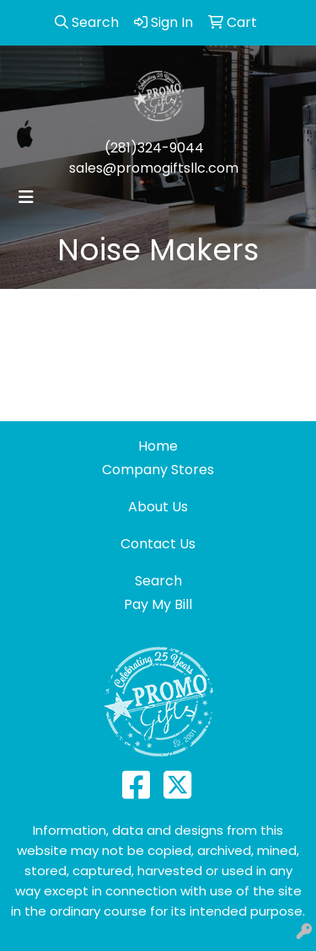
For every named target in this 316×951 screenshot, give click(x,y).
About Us (158, 506)
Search (158, 580)
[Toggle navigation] (26, 197)
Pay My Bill (158, 604)
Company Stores (158, 469)
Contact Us (158, 543)
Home (158, 446)
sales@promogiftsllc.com (153, 168)
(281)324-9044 (154, 148)
